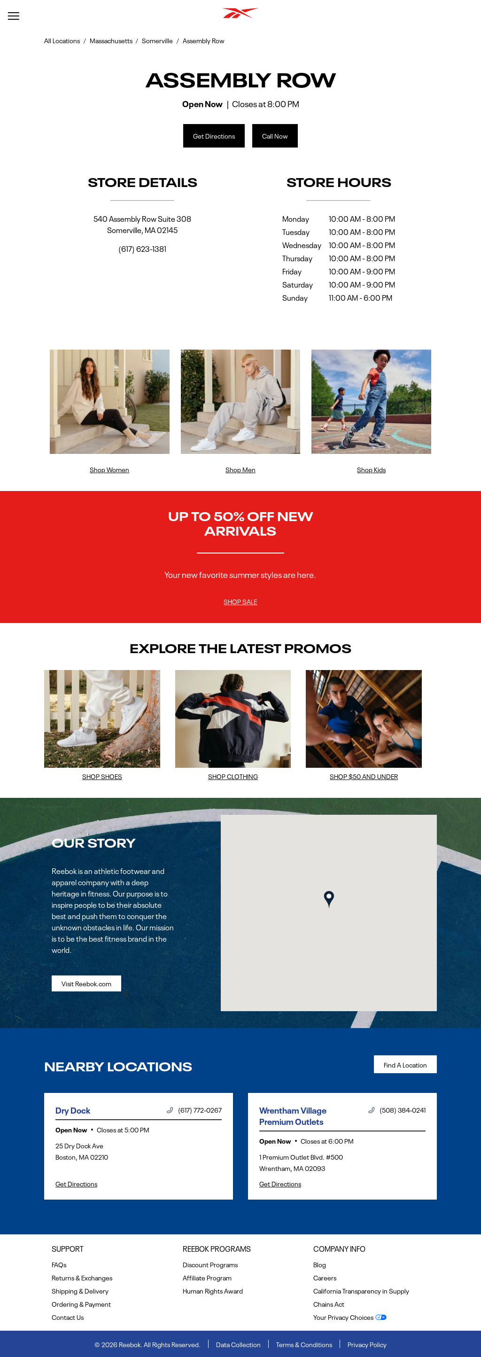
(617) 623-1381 (142, 248)
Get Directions (209, 132)
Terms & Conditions (304, 1344)
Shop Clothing (233, 775)
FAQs (59, 1264)
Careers (324, 1277)
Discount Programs (210, 1264)
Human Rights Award (213, 1290)
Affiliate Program (207, 1277)
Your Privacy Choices (343, 1316)
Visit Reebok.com (86, 983)
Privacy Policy (367, 1344)
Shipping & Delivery (80, 1290)
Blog (319, 1264)
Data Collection (238, 1344)
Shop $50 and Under (364, 775)
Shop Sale (240, 601)
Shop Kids (371, 469)
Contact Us (68, 1316)
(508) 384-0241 (397, 1109)
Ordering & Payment (81, 1303)
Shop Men (240, 469)
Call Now (275, 135)
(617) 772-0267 (194, 1109)
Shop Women (109, 469)
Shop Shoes (102, 775)
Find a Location (405, 1064)
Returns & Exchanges (82, 1277)
